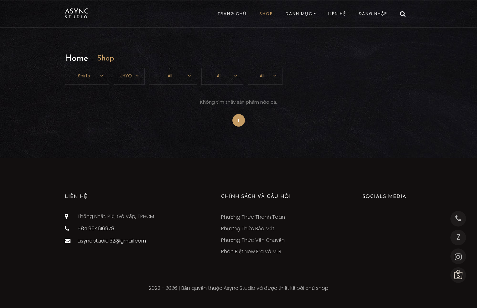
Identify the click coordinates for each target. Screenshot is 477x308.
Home (76, 58)
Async (77, 13)
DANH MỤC (299, 14)
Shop (105, 58)
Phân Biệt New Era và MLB (251, 251)
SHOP (266, 14)
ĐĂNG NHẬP (373, 14)
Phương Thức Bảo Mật (247, 228)
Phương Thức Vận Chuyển (253, 240)
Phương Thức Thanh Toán (253, 217)
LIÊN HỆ (337, 14)
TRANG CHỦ (232, 14)
